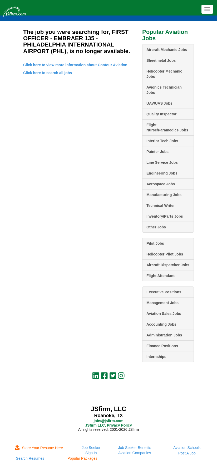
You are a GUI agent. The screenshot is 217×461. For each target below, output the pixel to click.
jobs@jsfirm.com (108, 421)
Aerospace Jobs (160, 184)
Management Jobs (162, 303)
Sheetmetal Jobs (161, 60)
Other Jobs (156, 227)
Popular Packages (82, 458)
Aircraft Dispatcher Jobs (167, 265)
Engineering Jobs (161, 173)
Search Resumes (30, 458)
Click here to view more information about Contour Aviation (75, 65)
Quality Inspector (161, 114)
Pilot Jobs (155, 243)
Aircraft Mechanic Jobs (166, 50)
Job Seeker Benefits (134, 447)
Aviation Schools (186, 447)
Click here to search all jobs (47, 73)
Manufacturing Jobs (163, 195)
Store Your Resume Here (39, 448)
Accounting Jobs (161, 324)
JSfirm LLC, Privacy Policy (108, 425)
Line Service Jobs (162, 162)
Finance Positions (162, 346)
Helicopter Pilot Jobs (164, 254)
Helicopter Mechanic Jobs (164, 74)
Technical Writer (160, 205)
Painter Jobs (157, 152)
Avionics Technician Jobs (164, 90)
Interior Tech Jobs (162, 141)
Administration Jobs (164, 335)
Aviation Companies (134, 453)
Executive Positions (163, 292)
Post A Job (187, 453)
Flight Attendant (160, 276)
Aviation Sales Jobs (163, 313)
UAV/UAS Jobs (159, 103)
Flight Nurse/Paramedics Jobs (167, 127)
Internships (156, 357)
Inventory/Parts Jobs (164, 216)
